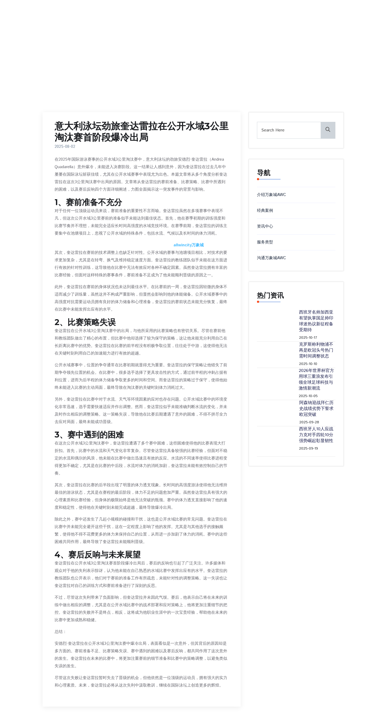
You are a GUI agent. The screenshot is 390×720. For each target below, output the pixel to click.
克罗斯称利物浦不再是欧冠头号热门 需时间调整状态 (316, 350)
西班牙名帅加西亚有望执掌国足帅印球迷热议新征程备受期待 (316, 321)
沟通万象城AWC (271, 258)
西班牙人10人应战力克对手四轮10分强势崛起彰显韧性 (316, 435)
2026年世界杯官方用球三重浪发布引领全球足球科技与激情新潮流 (316, 379)
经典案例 (265, 210)
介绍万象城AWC (271, 195)
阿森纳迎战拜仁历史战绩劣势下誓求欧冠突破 (316, 409)
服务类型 (265, 242)
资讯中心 (265, 226)
